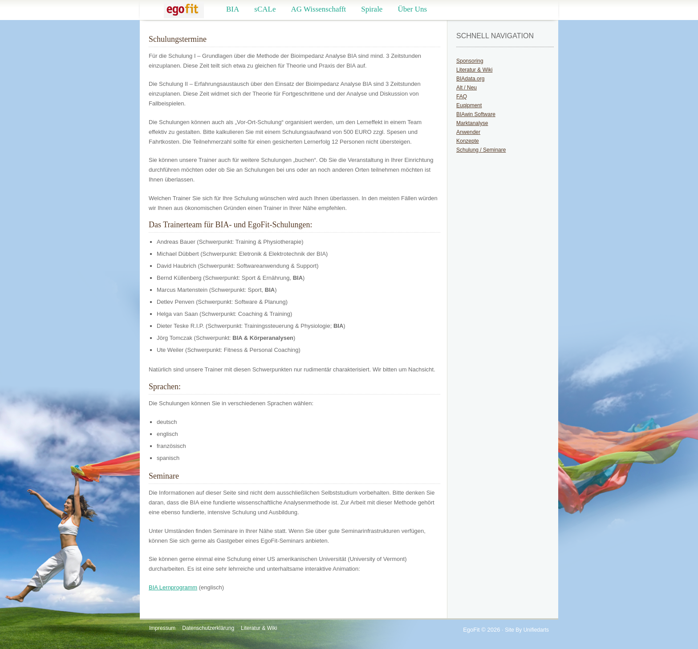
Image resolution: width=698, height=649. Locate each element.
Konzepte (467, 141)
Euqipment (469, 105)
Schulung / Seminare (481, 150)
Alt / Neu (466, 88)
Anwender (468, 132)
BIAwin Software (475, 114)
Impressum (162, 628)
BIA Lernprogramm (173, 587)
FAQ (461, 96)
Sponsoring (469, 61)
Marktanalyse (472, 123)
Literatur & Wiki (474, 70)
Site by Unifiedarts (527, 630)
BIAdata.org (470, 79)
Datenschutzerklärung (208, 628)
